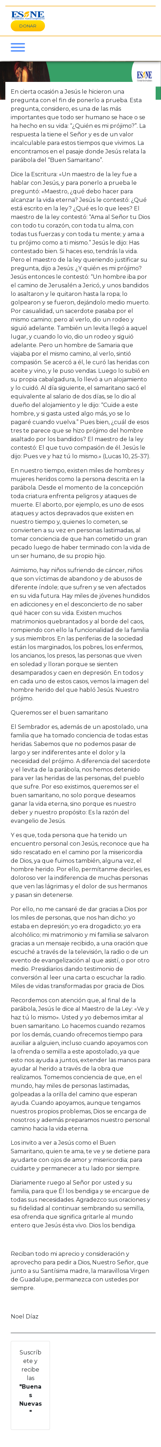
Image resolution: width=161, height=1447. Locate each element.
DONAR (27, 25)
